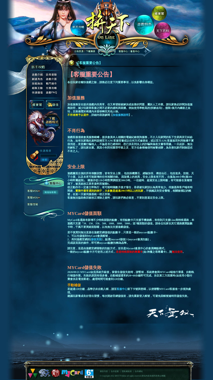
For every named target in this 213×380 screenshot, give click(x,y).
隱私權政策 (127, 371)
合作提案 (115, 371)
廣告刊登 (104, 371)
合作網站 (139, 371)
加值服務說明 (121, 115)
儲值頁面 (96, 239)
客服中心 (122, 289)
